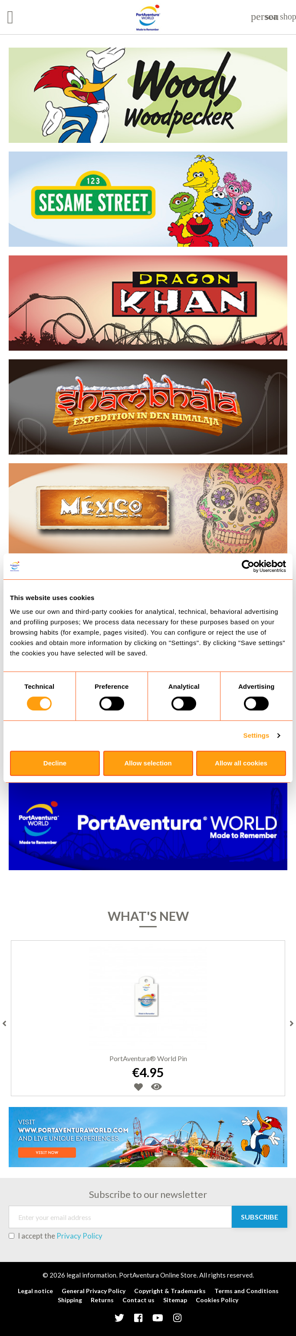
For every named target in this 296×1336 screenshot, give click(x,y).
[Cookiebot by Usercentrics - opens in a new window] (248, 566)
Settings (256, 735)
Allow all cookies (241, 763)
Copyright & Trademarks (170, 1290)
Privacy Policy (79, 1235)
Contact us (138, 1300)
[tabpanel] (148, 39)
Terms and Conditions (246, 1290)
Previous (4, 1023)
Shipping (70, 1300)
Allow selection (147, 763)
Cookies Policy (217, 1300)
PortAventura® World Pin (148, 1058)
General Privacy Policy (93, 1290)
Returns (102, 1300)
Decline (54, 763)
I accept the (55, 1236)
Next (291, 1023)
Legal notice (35, 1290)
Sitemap (175, 1300)
